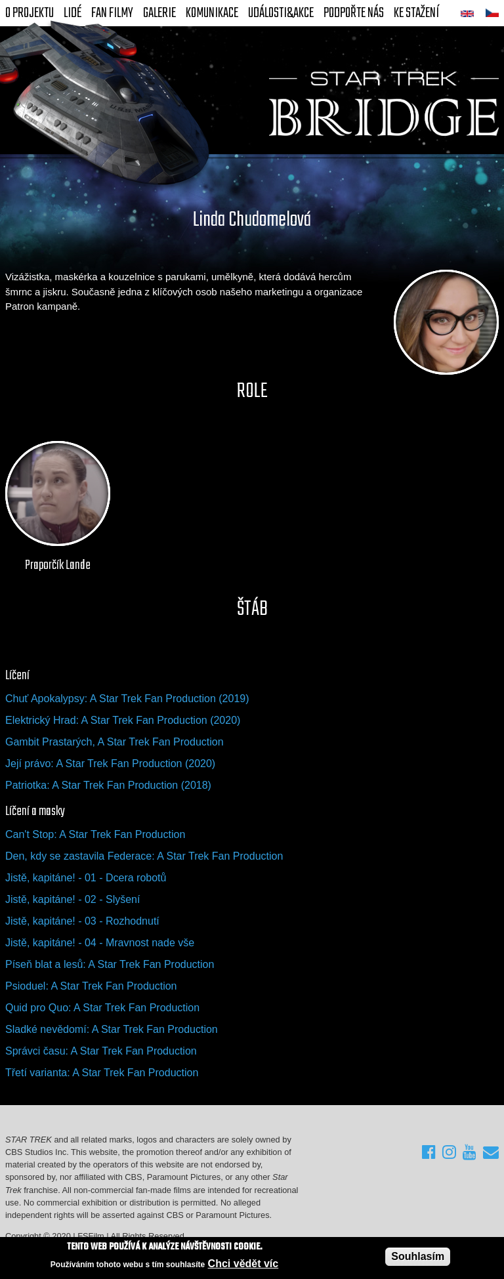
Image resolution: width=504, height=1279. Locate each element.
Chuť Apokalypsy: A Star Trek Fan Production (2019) (127, 698)
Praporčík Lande (58, 565)
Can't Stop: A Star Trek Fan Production (95, 834)
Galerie (159, 13)
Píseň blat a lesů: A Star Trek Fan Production (109, 964)
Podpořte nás (354, 13)
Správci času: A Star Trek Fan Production (101, 1051)
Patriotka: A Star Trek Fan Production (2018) (108, 785)
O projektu (29, 13)
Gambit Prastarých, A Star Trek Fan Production (114, 741)
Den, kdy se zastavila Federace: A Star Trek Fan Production (144, 856)
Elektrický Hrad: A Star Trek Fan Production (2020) (122, 720)
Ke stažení (416, 13)
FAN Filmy (112, 13)
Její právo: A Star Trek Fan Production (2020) (110, 763)
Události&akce (281, 13)
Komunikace (212, 13)
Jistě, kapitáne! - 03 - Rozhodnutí (82, 921)
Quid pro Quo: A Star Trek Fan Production (102, 1007)
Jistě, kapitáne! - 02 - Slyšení (72, 899)
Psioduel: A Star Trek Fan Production (91, 986)
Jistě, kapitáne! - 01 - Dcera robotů (85, 877)
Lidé (72, 13)
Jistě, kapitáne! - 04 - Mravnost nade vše (99, 942)
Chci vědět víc (243, 1263)
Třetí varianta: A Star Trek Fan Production (101, 1072)
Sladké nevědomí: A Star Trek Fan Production (111, 1029)
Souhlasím (417, 1256)
